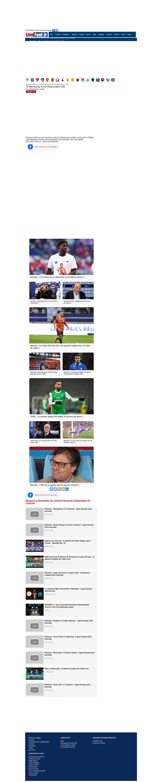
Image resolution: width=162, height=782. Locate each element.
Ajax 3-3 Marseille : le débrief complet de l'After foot (67, 669)
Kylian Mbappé (34, 763)
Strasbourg (108, 80)
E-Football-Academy (67, 747)
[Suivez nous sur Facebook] (53, 30)
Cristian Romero (34, 759)
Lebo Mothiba (52, 141)
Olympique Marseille (88, 80)
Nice (78, 80)
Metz (63, 80)
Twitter (31, 748)
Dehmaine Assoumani (36, 757)
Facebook (32, 746)
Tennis (37, 30)
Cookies (31, 740)
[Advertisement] (81, 58)
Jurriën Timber (34, 765)
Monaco (68, 80)
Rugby (27, 30)
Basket (32, 30)
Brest (38, 80)
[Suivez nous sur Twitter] (57, 30)
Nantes (73, 80)
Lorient (53, 80)
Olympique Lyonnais (83, 80)
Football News (97, 741)
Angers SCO (28, 80)
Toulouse (113, 80)
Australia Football (98, 743)
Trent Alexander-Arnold (37, 771)
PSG (98, 80)
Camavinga (33, 775)
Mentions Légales (35, 738)
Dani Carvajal (33, 769)
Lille (58, 80)
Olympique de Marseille (68, 743)
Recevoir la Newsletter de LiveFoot (44, 500)
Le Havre (43, 80)
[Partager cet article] (31, 91)
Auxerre (33, 80)
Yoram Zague (33, 773)
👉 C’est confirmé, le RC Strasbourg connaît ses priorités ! (52, 40)
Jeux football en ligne (68, 745)
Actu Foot (32, 750)
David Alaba (33, 767)
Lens (48, 80)
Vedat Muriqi (33, 761)
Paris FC (93, 80)
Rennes (103, 80)
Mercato (43, 30)
